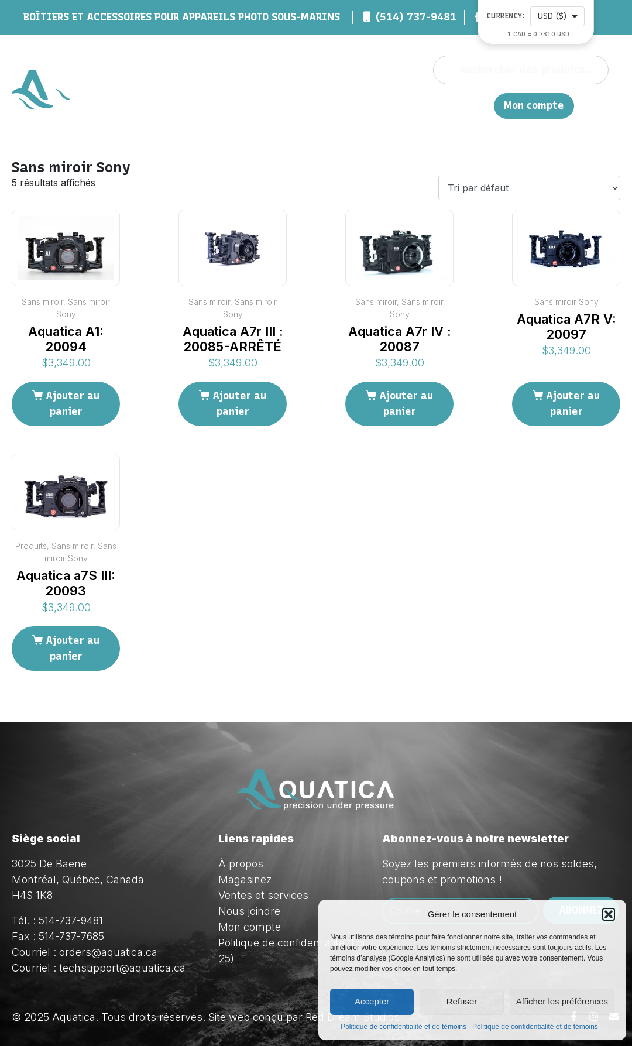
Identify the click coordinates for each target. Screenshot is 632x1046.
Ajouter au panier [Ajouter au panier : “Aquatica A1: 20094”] (72, 403)
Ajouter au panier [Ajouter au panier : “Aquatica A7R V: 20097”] (573, 403)
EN (479, 105)
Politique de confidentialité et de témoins (403, 1027)
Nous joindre (432, 105)
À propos (220, 105)
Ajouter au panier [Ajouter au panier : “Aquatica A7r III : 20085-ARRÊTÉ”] (239, 403)
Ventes (365, 105)
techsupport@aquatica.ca (122, 968)
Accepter (372, 1001)
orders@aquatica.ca (108, 952)
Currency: (506, 16)
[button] (608, 914)
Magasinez (294, 105)
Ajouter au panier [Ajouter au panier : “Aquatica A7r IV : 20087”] (406, 403)
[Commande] (529, 188)
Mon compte (534, 106)
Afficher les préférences (562, 1001)
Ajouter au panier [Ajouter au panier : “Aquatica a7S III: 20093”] (72, 648)
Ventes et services (263, 895)
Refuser (462, 1001)
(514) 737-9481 (416, 17)
